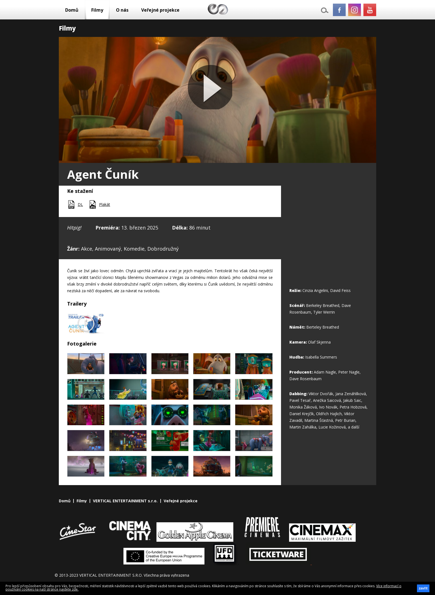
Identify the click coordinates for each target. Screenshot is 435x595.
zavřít (423, 588)
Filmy (97, 10)
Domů (72, 10)
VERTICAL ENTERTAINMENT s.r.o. (125, 501)
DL (80, 204)
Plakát (104, 204)
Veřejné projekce (160, 10)
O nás (122, 10)
